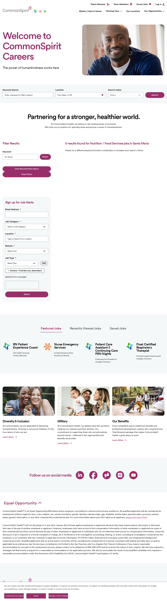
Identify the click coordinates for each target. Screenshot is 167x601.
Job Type (10, 244)
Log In (159, 4)
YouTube (133, 461)
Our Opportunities (153, 11)
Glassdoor (107, 461)
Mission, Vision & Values (90, 11)
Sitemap (99, 581)
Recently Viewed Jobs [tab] (85, 315)
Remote (10, 232)
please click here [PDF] (136, 504)
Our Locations (133, 11)
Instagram (120, 461)
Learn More (10, 423)
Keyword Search (11, 90)
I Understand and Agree (14, 596)
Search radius (114, 90)
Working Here (112, 11)
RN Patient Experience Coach (25, 332)
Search (154, 95)
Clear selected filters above (27, 169)
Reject (36, 596)
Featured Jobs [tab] (51, 315)
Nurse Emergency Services (66, 332)
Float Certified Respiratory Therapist (146, 334)
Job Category (12, 208)
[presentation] (22, 271)
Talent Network (86, 581)
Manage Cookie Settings (58, 596)
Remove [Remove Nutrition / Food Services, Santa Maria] (8, 257)
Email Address (13, 195)
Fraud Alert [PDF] (113, 581)
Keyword (7, 151)
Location (59, 90)
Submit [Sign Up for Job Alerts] (27, 281)
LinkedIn (80, 461)
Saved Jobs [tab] (118, 315)
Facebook (93, 461)
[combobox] (80, 95)
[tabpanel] (83, 334)
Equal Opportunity (23, 489)
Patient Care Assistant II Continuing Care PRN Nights (106, 335)
